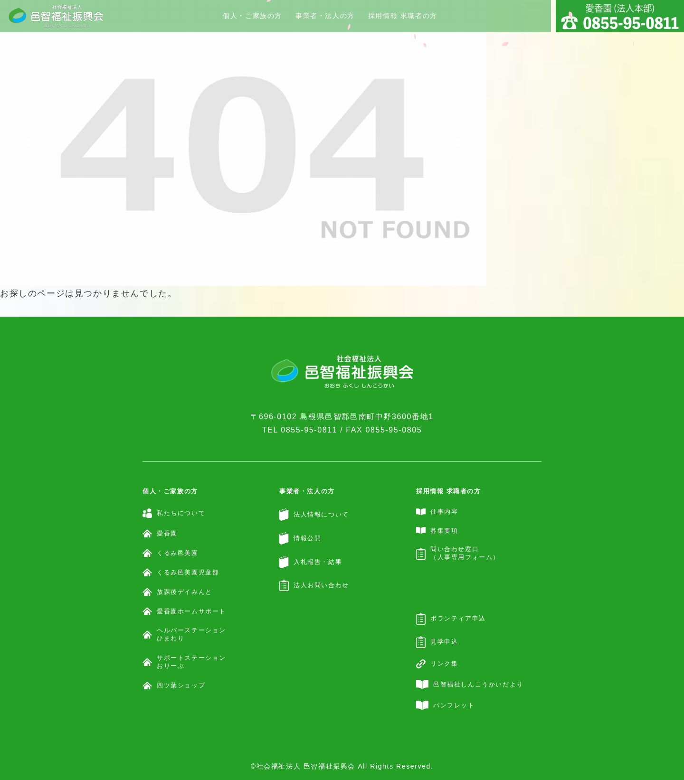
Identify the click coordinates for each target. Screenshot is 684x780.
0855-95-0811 (309, 430)
